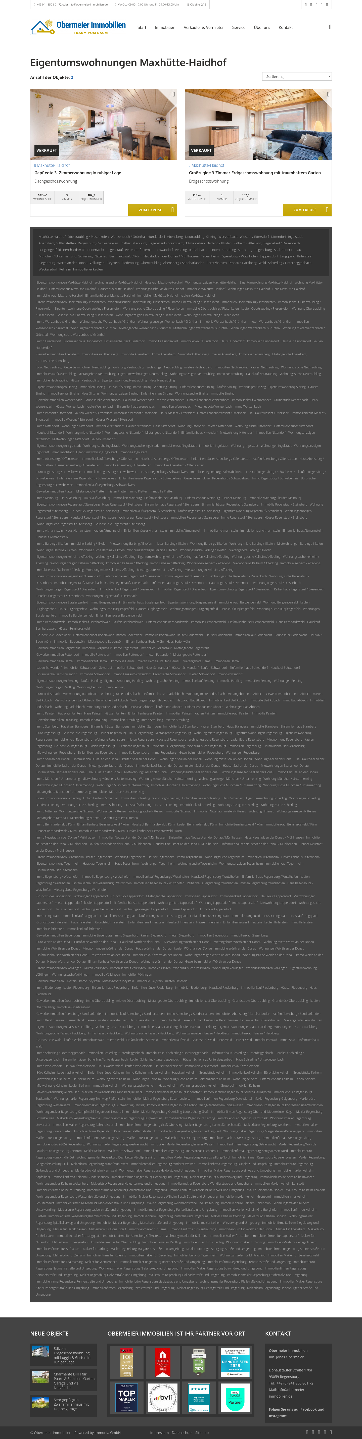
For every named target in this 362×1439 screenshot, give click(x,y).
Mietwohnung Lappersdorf (278, 903)
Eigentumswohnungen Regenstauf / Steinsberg (68, 504)
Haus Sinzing (90, 393)
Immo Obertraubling (100, 1001)
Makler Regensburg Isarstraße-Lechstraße (213, 1125)
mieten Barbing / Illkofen (171, 543)
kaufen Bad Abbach (169, 707)
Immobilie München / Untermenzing (175, 785)
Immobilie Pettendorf (96, 654)
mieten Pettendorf (158, 654)
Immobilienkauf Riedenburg (260, 987)
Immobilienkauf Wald (175, 1040)
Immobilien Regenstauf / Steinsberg (195, 517)
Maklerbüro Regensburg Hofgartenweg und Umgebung (128, 1183)
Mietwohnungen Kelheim (53, 1079)
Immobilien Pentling (258, 681)
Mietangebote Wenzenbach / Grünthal (145, 328)
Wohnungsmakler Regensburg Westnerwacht (117, 1144)
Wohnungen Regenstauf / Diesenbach (111, 596)
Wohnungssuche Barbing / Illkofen (203, 550)
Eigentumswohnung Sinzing (287, 387)
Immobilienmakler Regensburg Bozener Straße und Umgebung (162, 1262)
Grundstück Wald (203, 1040)
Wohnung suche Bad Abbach (120, 694)
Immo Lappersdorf (244, 903)
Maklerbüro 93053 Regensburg (186, 1138)
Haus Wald (224, 1040)
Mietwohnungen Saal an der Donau (285, 765)
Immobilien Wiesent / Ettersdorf (135, 413)
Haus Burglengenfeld (73, 609)
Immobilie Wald (93, 1040)
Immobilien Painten (179, 713)
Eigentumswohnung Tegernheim (58, 863)
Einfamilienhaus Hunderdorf (83, 341)
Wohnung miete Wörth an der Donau (289, 942)
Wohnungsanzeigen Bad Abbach (152, 700)
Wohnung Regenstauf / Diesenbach (277, 583)
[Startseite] (78, 26)
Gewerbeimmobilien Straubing (57, 720)
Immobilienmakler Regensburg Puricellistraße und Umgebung (175, 1209)
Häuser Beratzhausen (81, 1020)
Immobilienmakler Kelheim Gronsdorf (245, 1196)
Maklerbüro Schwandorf (124, 1151)
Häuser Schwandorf (185, 668)
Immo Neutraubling (230, 374)
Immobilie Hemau (123, 661)
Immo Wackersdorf (49, 1066)
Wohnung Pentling (89, 687)
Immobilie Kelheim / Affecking (300, 563)
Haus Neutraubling (162, 380)
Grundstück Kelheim (213, 1072)
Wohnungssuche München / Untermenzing (232, 785)
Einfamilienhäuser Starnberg (109, 726)
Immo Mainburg (47, 498)
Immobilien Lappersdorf (201, 896)
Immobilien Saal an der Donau (297, 772)
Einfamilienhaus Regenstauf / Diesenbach (179, 583)
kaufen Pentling (91, 681)
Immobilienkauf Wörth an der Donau (157, 955)
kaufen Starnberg (212, 726)
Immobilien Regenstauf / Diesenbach (183, 589)
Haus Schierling (233, 798)
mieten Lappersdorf (68, 903)
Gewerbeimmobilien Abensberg (57, 354)
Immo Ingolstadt (63, 452)
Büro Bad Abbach (48, 694)
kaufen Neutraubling (265, 367)
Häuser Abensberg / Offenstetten (77, 465)
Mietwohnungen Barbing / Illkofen (300, 543)
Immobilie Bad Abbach (265, 700)
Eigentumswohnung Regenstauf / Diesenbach (241, 589)
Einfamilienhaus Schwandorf (249, 668)
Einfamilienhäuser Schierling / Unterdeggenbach (95, 1059)
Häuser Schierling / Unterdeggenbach (208, 1059)
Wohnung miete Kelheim (113, 1079)
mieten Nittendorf (220, 426)
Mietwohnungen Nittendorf (70, 439)
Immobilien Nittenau (208, 811)
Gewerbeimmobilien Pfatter (55, 491)
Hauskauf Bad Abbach (191, 700)
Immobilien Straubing (124, 720)
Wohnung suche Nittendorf (253, 426)
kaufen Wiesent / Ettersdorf (93, 413)
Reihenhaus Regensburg (168, 746)
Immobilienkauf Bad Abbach (228, 700)
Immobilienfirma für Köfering (106, 1255)
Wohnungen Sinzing (252, 387)
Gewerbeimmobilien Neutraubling (87, 367)
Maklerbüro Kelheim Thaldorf (305, 1190)
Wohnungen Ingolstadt (276, 446)
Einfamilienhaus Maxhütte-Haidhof (72, 289)
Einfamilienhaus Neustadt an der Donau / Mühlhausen (205, 837)
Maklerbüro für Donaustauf (107, 1229)
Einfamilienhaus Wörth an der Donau (113, 961)
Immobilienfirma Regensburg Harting (190, 1118)
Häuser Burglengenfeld (151, 609)
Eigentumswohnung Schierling (266, 798)
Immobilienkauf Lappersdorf (239, 896)
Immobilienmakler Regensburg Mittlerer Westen (163, 1164)
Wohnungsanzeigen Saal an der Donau (248, 772)
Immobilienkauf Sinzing (63, 393)
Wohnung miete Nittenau (121, 818)
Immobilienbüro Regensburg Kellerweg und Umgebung (207, 1190)
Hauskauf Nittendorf (50, 432)
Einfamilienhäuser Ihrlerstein (242, 922)
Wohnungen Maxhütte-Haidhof (249, 289)
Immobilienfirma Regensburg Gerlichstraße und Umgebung (127, 1190)
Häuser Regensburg (113, 733)
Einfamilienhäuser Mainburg (163, 498)
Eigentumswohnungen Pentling (57, 681)
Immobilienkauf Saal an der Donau (159, 765)
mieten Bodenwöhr (129, 635)
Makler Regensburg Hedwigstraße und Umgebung (210, 1288)
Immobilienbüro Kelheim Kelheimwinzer (287, 1177)
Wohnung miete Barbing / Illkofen (252, 543)
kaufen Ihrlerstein (276, 922)
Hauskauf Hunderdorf (296, 341)
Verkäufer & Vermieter (204, 27)
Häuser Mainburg (234, 498)
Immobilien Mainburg (127, 498)
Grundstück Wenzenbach (291, 400)
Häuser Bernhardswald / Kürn (56, 831)
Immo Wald (287, 1040)
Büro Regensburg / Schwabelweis (58, 472)
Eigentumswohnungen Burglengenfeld (62, 602)
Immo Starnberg (47, 726)
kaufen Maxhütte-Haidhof (197, 295)
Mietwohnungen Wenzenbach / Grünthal (200, 328)
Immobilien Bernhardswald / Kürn (102, 831)
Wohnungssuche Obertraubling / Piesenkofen (139, 302)
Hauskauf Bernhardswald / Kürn (152, 824)
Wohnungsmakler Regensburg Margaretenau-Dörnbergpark (263, 1131)
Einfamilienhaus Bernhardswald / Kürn (103, 824)
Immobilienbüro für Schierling (204, 1242)
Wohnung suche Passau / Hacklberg (149, 1033)
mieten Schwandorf (202, 674)
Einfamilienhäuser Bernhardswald (251, 622)
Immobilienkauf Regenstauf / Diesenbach (127, 589)
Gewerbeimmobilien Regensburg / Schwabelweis (217, 478)
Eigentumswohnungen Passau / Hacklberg (64, 1027)
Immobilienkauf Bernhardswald (89, 622)
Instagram (277, 1415)
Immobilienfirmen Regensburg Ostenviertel (223, 1098)
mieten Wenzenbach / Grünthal (270, 321)
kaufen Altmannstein (108, 530)
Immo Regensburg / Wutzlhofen (57, 876)
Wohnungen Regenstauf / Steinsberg (143, 517)
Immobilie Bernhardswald (208, 622)
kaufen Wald (72, 1040)
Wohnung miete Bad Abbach (205, 694)
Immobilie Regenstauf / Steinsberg (284, 504)
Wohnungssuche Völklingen (70, 974)
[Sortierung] (297, 76)
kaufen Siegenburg (153, 935)
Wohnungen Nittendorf (77, 426)
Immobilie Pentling (229, 681)
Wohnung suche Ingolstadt (101, 446)
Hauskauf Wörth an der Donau (140, 942)
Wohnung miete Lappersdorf (177, 903)
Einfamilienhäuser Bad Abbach (163, 694)
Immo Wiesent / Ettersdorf (54, 413)
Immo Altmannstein (49, 530)
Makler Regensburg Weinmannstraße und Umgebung (183, 1203)
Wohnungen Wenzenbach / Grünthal (255, 328)
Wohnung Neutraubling (128, 367)
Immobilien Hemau (228, 661)
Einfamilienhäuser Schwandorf (56, 674)
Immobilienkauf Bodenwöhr (253, 635)
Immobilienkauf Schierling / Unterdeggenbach (177, 1053)
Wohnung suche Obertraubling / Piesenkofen (153, 308)
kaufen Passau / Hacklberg (198, 1027)
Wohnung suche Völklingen (191, 968)
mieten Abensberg (224, 354)
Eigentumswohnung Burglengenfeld (192, 602)
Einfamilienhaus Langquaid (118, 916)
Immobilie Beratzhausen (175, 1020)
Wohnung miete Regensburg (213, 733)
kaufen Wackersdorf (138, 1066)
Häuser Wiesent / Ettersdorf (114, 419)
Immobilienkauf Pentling (198, 681)
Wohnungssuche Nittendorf (124, 432)
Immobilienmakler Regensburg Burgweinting (132, 1118)
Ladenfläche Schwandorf (169, 674)
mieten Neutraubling (198, 367)
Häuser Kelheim (83, 1079)
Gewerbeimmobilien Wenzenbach (59, 400)
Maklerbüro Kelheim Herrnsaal (96, 1170)
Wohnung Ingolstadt (244, 446)
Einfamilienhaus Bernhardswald (167, 622)
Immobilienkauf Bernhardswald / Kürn (291, 824)
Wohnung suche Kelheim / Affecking (256, 557)
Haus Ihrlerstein (82, 922)
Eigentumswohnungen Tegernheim (60, 857)
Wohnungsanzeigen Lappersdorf (146, 909)
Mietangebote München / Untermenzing (63, 792)
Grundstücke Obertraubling (251, 1001)
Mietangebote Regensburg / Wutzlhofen (81, 890)
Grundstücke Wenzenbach (102, 400)
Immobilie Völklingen (106, 974)
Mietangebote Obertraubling (167, 1001)
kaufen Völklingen (96, 968)
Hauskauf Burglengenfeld (237, 609)
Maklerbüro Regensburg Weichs (78, 1118)
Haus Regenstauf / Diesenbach (230, 583)
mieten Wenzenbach (171, 400)
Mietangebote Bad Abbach (245, 694)
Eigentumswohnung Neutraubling (124, 380)
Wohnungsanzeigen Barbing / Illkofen (152, 550)
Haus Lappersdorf (67, 909)
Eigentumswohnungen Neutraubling (142, 374)
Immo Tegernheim (189, 857)
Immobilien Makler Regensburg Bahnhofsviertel (85, 1125)
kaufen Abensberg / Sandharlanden (297, 1014)
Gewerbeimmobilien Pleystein (56, 981)
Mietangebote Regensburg (173, 733)
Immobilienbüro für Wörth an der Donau (246, 1229)
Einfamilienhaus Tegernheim (300, 857)
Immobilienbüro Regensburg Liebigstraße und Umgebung (158, 1281)
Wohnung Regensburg (110, 739)
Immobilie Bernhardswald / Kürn (241, 824)
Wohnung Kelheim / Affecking (115, 557)
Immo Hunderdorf (48, 341)
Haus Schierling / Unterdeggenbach (260, 1059)
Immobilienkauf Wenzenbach (251, 400)
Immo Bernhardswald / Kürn (55, 824)
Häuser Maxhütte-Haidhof (115, 289)
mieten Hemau (148, 661)
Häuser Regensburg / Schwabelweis (164, 472)
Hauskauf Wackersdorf (80, 1066)
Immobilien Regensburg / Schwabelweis (110, 472)
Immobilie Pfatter (161, 491)
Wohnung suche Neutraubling (301, 367)
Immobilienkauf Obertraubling (209, 1001)
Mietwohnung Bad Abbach (80, 694)
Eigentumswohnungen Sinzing (56, 387)
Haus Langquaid (177, 916)
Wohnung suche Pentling (162, 681)
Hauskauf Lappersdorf (276, 896)
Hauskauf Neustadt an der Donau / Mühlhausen (185, 844)
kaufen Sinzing (227, 387)
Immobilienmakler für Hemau (148, 1229)
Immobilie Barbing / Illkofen (88, 543)
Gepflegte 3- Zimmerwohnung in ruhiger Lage (77, 172)
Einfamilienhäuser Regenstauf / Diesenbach (133, 576)
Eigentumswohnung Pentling (123, 681)
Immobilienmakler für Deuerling (150, 1255)
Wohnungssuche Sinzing (191, 393)
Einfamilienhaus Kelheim (276, 1079)
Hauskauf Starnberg (74, 726)
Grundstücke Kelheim (307, 1072)
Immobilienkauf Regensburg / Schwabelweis (105, 485)
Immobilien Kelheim (106, 1085)
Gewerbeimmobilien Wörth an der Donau (213, 961)
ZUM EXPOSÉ (150, 210)
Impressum (159, 1432)
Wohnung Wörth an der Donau (162, 961)
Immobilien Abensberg (254, 354)
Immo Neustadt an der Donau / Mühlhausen (66, 837)
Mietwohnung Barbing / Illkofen (131, 543)
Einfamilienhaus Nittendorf (199, 432)
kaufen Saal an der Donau (139, 759)
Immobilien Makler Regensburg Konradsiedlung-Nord (194, 1157)
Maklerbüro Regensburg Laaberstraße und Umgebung (94, 1209)
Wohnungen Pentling (288, 681)
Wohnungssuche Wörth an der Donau (268, 955)
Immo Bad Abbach (295, 700)
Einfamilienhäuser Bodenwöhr (93, 635)
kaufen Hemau (170, 661)
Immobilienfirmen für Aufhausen (58, 1249)
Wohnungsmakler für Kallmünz (186, 1236)
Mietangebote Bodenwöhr (106, 641)
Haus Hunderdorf (232, 341)
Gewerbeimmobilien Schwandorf (121, 668)
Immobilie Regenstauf (97, 648)
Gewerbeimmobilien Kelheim (240, 1085)
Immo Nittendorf (47, 426)
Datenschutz (182, 1432)
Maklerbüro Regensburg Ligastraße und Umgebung (221, 1249)
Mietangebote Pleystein (118, 981)
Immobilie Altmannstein (185, 530)
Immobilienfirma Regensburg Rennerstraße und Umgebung (76, 1281)
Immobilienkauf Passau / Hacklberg (255, 1033)
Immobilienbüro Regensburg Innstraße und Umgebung (171, 1216)
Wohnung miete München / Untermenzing (167, 779)
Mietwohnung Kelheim (51, 1085)
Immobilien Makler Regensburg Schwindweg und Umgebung (221, 1268)
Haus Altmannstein (78, 530)
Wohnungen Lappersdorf (91, 896)
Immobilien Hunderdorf (263, 341)
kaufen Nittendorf (103, 439)
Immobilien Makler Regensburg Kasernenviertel (159, 1098)
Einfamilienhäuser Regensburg (284, 746)
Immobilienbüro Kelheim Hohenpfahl (246, 1203)
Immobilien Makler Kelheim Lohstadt (279, 1183)
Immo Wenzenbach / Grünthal (56, 321)
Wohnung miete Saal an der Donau (228, 759)
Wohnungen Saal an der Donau (181, 759)
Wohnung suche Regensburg (206, 746)
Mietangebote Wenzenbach (213, 406)
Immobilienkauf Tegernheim (284, 863)
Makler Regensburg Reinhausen (57, 1092)
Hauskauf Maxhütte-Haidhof (164, 282)
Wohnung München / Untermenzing (287, 779)
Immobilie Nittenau (179, 811)
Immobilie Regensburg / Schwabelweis (216, 472)
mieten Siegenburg (181, 935)
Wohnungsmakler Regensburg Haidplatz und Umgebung (157, 1170)
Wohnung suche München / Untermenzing (292, 785)
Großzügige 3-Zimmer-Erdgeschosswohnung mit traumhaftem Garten (255, 172)
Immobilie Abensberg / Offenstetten (127, 465)
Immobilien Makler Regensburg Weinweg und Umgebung (236, 1170)
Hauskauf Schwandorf (285, 668)
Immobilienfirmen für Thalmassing (59, 1262)
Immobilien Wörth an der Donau (58, 948)
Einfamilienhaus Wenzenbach (136, 406)
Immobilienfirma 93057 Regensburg (287, 1138)
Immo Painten (45, 713)
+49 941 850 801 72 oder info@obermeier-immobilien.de (72, 4)
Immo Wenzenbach (248, 406)
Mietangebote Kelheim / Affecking (159, 570)
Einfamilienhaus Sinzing (156, 393)
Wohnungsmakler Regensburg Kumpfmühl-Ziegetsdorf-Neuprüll (79, 1112)
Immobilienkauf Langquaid (80, 916)
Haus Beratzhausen (143, 1020)
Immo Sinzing (142, 387)
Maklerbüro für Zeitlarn (69, 1255)
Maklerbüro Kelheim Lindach (266, 1216)
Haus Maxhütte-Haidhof (289, 289)
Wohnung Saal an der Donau (273, 759)
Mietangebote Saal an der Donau (111, 765)
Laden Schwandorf (49, 668)
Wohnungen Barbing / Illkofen (56, 550)
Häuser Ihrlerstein (208, 922)
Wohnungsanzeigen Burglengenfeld (194, 609)
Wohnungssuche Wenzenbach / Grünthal (107, 321)
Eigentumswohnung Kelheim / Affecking (164, 557)
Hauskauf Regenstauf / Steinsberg (93, 517)
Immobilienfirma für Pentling (161, 1242)
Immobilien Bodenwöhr (70, 641)
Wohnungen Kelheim (146, 1079)
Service (238, 27)
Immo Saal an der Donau (53, 759)
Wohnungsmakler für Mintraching (242, 1255)
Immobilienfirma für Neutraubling (193, 1229)
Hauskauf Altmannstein (52, 537)
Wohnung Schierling (166, 798)
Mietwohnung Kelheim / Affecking (255, 563)
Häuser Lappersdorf (184, 909)
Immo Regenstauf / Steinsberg (241, 517)
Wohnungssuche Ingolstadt (140, 446)
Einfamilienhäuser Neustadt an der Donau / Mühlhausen (259, 844)
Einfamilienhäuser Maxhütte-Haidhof (110, 295)
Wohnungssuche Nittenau (77, 811)
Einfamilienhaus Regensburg (97, 752)
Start (142, 27)
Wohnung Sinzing (165, 387)
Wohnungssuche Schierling (278, 805)
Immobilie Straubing (93, 720)
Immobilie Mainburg (262, 498)
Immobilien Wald (265, 1040)
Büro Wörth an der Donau (54, 942)
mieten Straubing (177, 720)
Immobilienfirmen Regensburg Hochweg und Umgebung (149, 1177)
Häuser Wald (243, 1040)
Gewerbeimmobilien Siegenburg (58, 935)
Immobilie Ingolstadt (133, 452)
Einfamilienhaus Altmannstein (302, 530)
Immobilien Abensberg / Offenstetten (179, 465)
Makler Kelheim (94, 1151)
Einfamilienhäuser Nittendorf (293, 426)
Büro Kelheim (45, 1072)
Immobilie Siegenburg (97, 935)
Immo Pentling (114, 687)
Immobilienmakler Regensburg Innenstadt (173, 1092)
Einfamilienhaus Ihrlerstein (146, 922)
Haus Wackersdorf (110, 1066)
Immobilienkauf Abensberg (100, 354)
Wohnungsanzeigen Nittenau (296, 811)
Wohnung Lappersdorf (214, 903)
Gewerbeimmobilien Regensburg (201, 752)
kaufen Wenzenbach (100, 406)
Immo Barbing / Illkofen (52, 543)
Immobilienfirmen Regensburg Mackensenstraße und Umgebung (100, 1203)
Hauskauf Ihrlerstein (180, 922)
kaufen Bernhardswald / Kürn (197, 824)
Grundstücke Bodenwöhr (53, 635)
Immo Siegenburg (126, 935)
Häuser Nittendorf (138, 426)
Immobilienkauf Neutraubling (56, 374)
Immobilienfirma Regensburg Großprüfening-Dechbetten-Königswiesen (195, 1105)
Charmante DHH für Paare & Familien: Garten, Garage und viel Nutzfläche (75, 1381)
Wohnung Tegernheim (130, 857)
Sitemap (202, 1432)
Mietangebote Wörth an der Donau (237, 942)
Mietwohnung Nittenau (86, 818)
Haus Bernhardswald (290, 622)
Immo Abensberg (163, 354)
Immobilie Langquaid (246, 916)
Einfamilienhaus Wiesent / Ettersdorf (221, 413)
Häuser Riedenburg (294, 987)
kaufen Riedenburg (76, 987)
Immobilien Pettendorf (128, 654)
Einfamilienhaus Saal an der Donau (96, 759)
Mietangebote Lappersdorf (164, 896)
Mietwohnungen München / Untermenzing (65, 785)
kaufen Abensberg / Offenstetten (275, 459)
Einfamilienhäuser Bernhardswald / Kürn (154, 831)
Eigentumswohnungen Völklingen (58, 968)
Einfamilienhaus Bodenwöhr (145, 641)
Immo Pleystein (89, 981)
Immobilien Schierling (135, 798)
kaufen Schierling (48, 805)
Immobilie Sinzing (222, 393)
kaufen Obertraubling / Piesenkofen (265, 308)
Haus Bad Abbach (141, 707)
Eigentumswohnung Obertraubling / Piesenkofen (88, 308)
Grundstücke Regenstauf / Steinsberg (120, 524)
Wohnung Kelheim (245, 1079)
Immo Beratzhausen (50, 1020)
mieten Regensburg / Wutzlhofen (262, 883)
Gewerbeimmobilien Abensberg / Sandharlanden (69, 1014)
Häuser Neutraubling (85, 380)
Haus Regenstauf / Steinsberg (122, 504)
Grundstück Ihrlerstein (110, 922)
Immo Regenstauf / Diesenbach (186, 576)
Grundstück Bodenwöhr (291, 635)
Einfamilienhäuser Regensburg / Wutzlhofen (101, 883)
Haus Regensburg (141, 733)
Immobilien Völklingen (137, 974)
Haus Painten (93, 713)
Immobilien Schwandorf (80, 668)
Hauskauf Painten (70, 713)
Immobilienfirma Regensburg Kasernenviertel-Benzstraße (112, 1131)
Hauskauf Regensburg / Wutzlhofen (215, 876)
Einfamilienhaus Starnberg (298, 726)
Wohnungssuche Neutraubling (300, 374)
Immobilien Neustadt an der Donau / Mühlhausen (132, 837)
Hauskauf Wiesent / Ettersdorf (269, 413)
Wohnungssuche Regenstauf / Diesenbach (238, 576)
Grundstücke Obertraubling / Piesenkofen (85, 315)
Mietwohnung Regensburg (284, 739)
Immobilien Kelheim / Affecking (127, 563)
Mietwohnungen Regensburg (55, 752)
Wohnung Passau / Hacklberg (115, 1027)
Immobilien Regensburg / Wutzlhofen (159, 883)
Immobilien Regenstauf (156, 648)
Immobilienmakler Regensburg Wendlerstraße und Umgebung (210, 1183)
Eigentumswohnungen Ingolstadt (58, 446)
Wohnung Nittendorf (191, 426)
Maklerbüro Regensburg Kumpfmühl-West (99, 1164)
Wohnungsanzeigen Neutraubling (192, 374)
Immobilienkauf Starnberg (181, 726)
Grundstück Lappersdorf (127, 896)
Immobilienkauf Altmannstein (260, 530)
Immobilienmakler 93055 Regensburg (234, 1138)
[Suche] (333, 31)
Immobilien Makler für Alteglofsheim (291, 1242)
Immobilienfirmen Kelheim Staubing (60, 1190)
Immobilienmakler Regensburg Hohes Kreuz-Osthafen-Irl (181, 1151)
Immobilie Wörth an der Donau (235, 948)
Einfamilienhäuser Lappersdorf (134, 903)
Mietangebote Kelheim (215, 1079)
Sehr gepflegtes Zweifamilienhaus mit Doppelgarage (71, 1404)
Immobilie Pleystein (150, 981)
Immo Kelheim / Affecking (167, 563)
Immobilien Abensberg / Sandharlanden (243, 1014)
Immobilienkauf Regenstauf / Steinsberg (148, 511)
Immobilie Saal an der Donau (66, 765)
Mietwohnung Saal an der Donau (146, 772)
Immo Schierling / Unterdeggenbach (60, 1053)
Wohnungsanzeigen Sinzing (119, 393)
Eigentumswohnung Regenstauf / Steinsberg (253, 511)
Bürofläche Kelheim (277, 1072)
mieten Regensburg (140, 739)
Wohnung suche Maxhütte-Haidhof (118, 282)
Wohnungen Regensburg (242, 752)
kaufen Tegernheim (99, 857)
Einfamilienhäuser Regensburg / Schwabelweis (150, 478)
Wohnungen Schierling (304, 798)
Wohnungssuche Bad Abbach (107, 707)
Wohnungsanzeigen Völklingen (266, 968)
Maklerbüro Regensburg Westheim (267, 1125)
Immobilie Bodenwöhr (160, 635)
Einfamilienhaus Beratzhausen (260, 1020)
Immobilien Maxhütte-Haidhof (158, 295)
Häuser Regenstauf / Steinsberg (285, 517)
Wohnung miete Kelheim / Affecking (110, 570)
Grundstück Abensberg (193, 354)
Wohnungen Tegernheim (158, 863)
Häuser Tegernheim (161, 857)
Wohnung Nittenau (261, 811)
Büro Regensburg (48, 733)
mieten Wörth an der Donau (111, 955)
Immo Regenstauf (126, 648)
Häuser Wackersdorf (169, 1066)
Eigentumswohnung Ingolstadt (96, 452)
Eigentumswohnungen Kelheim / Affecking (64, 557)
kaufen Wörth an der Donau (193, 948)
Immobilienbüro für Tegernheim (195, 1255)
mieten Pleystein (176, 981)
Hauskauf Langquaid (304, 916)
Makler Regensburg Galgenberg (275, 1098)
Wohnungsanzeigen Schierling (237, 805)
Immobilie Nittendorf (110, 426)
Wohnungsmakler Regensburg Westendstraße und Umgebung (78, 1196)
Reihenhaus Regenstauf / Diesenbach (299, 589)
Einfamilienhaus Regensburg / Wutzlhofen (270, 876)
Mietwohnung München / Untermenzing (109, 779)
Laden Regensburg (102, 746)
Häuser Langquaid (275, 916)
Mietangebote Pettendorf (190, 654)
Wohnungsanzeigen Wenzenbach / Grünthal (168, 321)
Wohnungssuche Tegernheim (224, 857)
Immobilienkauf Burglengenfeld (239, 602)
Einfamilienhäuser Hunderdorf (124, 341)
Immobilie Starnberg (264, 726)
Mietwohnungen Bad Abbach (74, 700)
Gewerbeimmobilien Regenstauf (58, 648)
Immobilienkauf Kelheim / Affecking (60, 570)
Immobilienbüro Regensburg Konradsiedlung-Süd (187, 1131)
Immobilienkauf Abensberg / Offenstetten (110, 459)
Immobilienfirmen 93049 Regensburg (99, 1138)
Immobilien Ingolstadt (214, 446)
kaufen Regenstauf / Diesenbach (126, 583)
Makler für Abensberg (290, 1229)
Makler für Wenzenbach (101, 1262)
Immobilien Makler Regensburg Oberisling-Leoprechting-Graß (166, 1112)
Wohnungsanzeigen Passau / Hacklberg (202, 1033)
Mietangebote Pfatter (90, 491)
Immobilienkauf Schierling (197, 805)
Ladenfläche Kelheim (71, 1072)
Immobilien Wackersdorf (201, 1066)
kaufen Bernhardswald (128, 622)
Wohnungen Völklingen (228, 968)
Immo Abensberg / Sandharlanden (190, 1014)
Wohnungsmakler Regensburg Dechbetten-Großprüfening (116, 1157)
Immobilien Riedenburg (191, 987)
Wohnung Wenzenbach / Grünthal (93, 328)
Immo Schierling (111, 805)
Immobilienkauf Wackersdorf (239, 1066)
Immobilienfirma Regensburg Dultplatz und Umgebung (235, 1164)
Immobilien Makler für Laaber (230, 1236)
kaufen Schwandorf (214, 668)
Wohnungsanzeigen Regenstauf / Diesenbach (67, 589)
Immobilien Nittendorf (271, 432)
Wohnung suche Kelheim (180, 1079)
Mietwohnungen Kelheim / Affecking (209, 570)
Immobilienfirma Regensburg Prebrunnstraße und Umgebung (249, 1262)
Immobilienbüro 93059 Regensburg (60, 1144)
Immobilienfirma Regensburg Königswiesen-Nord (255, 1151)
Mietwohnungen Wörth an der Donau (108, 948)
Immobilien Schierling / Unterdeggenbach (116, 1053)
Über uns (262, 27)
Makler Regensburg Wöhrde (297, 1144)
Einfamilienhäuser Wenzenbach (208, 400)
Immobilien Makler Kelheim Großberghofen (249, 1209)
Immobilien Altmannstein (221, 530)
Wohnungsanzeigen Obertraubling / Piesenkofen (148, 315)
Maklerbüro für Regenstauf (70, 1242)
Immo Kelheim (136, 1072)
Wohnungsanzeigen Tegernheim (241, 863)
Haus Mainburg (71, 498)
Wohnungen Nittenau (111, 811)
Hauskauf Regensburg (171, 739)
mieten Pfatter (117, 491)
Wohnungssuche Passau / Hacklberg (60, 1033)
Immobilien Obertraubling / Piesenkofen (248, 302)
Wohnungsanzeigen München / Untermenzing (230, 779)
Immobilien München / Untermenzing (118, 792)
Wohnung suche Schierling (80, 805)
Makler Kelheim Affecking (228, 1216)
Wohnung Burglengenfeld (280, 602)
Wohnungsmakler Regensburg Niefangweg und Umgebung (138, 1268)
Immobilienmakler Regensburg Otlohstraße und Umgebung (267, 1275)
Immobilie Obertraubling (73, 1007)
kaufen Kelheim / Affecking (212, 557)
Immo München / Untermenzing (58, 779)
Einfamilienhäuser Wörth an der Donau (62, 955)
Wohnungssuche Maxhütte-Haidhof (160, 289)
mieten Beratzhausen (112, 1020)
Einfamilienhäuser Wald (142, 1040)
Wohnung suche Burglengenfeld (278, 609)
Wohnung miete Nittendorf (84, 432)
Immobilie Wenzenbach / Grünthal (223, 321)
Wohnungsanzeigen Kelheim (199, 1085)
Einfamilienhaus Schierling (100, 798)
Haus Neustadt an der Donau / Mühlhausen (274, 837)
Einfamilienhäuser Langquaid (209, 916)
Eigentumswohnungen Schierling (58, 798)
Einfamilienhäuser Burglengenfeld (119, 615)
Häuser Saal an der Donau (240, 765)
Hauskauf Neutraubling (261, 374)
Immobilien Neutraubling (231, 367)
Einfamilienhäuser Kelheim (106, 1072)
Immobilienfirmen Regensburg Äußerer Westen (264, 1157)
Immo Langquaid (47, 916)
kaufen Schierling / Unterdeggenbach (155, 1059)
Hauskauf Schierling (138, 805)
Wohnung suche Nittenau (146, 811)
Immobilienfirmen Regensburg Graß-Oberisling (151, 1125)
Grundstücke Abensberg (52, 361)
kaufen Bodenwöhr (190, 635)
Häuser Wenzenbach (70, 406)
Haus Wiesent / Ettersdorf (177, 413)
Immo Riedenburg (48, 987)
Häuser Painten (115, 713)
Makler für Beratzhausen (70, 1229)
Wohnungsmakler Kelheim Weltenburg (62, 1183)
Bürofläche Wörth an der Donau (95, 942)
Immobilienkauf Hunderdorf (199, 341)
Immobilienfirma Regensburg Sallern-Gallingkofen (237, 1092)
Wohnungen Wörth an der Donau (281, 948)
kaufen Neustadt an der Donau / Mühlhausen (120, 844)
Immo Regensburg (164, 752)
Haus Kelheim (168, 1085)
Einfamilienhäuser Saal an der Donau (61, 772)
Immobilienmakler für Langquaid (79, 1236)
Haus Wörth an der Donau (154, 948)
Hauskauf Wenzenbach (138, 400)
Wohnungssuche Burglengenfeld (112, 609)
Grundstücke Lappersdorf (53, 896)
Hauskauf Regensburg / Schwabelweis (270, 472)
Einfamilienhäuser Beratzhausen (216, 1020)
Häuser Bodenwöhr (219, 635)
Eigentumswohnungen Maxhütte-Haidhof (64, 282)
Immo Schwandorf (230, 674)
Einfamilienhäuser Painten (145, 713)
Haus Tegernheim (127, 863)
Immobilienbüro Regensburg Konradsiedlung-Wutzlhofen (284, 1105)
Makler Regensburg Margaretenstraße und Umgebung (147, 1249)
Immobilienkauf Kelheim (245, 1072)
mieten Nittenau (235, 811)
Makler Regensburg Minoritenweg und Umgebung (223, 1177)
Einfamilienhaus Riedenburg (110, 987)
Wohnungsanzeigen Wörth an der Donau (212, 955)
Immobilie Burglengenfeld (76, 615)
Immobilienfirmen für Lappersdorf (275, 1236)
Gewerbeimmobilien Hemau (55, 661)
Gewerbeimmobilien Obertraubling (60, 1001)
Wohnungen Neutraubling (164, 367)
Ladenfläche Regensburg (247, 739)
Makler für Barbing (95, 1249)
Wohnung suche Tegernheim (197, 863)
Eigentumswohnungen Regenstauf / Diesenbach (68, 576)
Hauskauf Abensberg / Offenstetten (164, 459)
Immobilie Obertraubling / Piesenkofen (213, 308)
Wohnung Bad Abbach (70, 707)
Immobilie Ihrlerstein (50, 929)
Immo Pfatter (138, 491)
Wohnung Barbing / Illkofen (208, 543)
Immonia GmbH (108, 1432)
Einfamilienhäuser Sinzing (197, 387)
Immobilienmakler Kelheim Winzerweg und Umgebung (222, 1223)
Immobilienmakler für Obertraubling (115, 1242)
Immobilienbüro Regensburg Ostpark (242, 1118)
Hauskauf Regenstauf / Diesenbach (60, 596)
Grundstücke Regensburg (80, 733)
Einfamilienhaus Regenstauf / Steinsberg (172, 504)
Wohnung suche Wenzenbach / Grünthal (77, 335)
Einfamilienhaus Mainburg (202, 498)
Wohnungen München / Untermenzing (123, 785)
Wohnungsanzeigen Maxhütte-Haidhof (211, 282)
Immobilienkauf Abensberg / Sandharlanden (135, 1014)
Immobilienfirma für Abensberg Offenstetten (133, 1236)
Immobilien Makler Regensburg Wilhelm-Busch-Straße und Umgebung (170, 1196)
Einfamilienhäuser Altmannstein (145, 530)
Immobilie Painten (264, 713)
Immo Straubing (152, 720)
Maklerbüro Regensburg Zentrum (59, 1151)
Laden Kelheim (305, 1079)
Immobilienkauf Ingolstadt (178, 446)
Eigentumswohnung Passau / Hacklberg (245, 1027)
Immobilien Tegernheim (263, 857)
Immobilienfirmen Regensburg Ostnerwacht (246, 1144)
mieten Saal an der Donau (202, 765)
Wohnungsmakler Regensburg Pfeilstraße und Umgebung (238, 1281)
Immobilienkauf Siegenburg (249, 935)
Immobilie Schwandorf (95, 674)
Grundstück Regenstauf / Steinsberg (94, 511)
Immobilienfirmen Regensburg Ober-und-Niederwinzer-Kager (252, 1112)
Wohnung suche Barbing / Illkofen (102, 550)
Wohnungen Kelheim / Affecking (208, 563)
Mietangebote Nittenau (52, 818)
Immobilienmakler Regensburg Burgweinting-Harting (109, 1105)
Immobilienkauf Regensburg (74, 739)
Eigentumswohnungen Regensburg (258, 733)
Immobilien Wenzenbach (175, 406)
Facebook (308, 1409)
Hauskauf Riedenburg (223, 987)
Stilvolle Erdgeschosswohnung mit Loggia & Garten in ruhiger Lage (72, 1355)
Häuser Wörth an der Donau (66, 961)
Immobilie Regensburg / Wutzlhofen (106, 876)
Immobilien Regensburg (245, 746)
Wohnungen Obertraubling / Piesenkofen (211, 315)
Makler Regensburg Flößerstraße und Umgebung (113, 1275)
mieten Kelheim (158, 1072)
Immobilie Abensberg (135, 354)
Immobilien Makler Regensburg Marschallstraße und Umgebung (140, 1223)
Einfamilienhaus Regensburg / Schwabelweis (87, 478)
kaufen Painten (205, 713)
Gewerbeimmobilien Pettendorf (57, 654)
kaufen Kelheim (79, 1085)
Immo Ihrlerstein (302, 922)
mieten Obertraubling (131, 1001)
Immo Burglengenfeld (105, 602)
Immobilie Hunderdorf (163, 341)
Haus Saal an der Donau (105, 772)
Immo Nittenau (46, 811)
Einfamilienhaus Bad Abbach (204, 707)
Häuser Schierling (165, 805)
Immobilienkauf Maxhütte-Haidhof (59, 295)
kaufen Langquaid (151, 916)
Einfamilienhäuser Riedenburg (152, 987)
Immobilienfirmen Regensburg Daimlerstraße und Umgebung (133, 1288)
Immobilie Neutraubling (52, 380)
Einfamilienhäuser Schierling (201, 798)
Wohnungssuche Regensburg (208, 739)
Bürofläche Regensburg (133, 746)
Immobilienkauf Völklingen (128, 968)
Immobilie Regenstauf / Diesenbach (78, 583)
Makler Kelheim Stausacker (265, 1190)
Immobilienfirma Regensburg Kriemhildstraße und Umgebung (89, 1216)
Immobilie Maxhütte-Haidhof (206, 289)
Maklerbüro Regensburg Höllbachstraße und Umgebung (187, 1275)
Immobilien (165, 27)
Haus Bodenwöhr (178, 641)
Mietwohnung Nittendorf (236, 432)
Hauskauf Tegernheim (98, 863)
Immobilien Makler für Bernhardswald (293, 1255)
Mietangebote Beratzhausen (303, 1020)
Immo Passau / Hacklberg (105, 1033)
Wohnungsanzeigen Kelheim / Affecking (77, 563)
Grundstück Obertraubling (290, 1001)
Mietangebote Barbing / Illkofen (250, 550)
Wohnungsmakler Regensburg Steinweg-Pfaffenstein (89, 1098)
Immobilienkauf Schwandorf (132, 674)
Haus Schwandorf (157, 668)
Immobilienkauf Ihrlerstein (84, 929)
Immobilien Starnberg (146, 726)
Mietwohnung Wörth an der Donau (187, 942)
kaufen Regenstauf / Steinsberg (199, 511)
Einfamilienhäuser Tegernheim (57, 870)
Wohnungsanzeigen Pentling (55, 687)
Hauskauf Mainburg (97, 498)
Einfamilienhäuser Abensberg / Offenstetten (220, 459)
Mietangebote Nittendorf (162, 432)
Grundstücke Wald (48, 1040)
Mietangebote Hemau (197, 661)
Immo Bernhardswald (51, 622)
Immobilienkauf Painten (233, 713)
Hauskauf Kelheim (184, 1072)
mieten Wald (115, 1040)
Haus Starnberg (237, 726)
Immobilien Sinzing (92, 387)
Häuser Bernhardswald (74, 628)
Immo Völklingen (159, 968)
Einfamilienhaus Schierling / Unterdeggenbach (242, 1053)
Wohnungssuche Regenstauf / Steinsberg (64, 524)
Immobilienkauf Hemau (92, 661)
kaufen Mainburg (289, 498)
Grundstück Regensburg (71, 746)
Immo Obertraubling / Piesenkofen (195, 302)
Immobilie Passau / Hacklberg (158, 1027)
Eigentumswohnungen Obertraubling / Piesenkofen (71, 302)
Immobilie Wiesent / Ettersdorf (72, 419)
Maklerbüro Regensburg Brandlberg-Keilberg (112, 1092)
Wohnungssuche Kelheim (139, 1085)
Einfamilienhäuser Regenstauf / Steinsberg (229, 504)
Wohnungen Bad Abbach (243, 707)
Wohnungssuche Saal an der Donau (195, 772)
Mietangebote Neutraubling (97, 374)
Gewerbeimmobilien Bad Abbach (288, 694)
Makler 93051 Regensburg (144, 1138)
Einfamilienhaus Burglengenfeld (143, 602)
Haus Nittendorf (164, 426)
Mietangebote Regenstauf (191, 648)
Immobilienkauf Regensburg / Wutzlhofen (161, 876)
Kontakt (286, 27)
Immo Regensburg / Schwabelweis (275, 478)
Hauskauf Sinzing (119, 387)
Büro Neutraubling (49, 367)
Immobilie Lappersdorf (215, 909)
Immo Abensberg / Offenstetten (57, 459)
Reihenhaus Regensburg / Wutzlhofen (212, 883)
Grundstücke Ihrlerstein (52, 922)
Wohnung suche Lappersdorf (101, 909)
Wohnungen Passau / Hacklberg (296, 1027)
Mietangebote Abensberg (289, 354)
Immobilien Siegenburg (212, 935)
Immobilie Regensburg (134, 752)
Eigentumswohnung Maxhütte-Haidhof (266, 282)
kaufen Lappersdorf (97, 903)
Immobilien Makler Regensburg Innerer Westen (182, 1144)
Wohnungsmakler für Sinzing (245, 1242)
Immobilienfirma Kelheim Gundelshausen (81, 1177)
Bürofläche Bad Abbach (112, 700)
